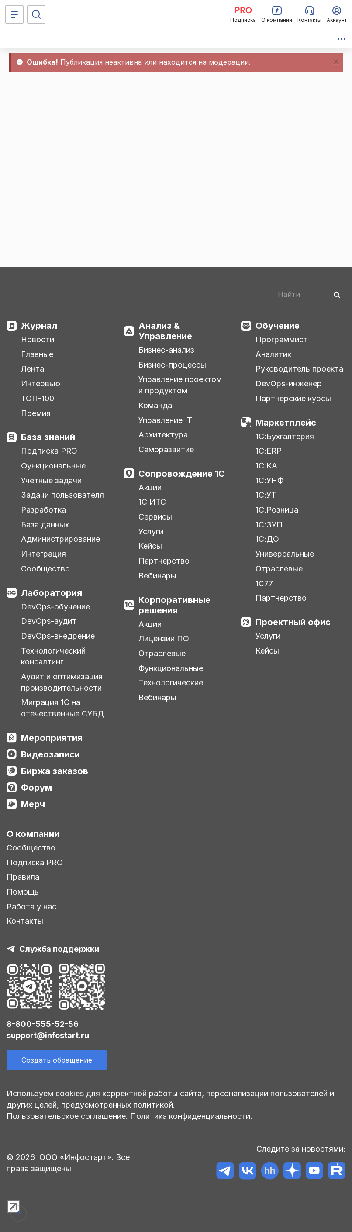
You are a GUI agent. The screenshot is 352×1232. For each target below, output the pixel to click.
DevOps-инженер (288, 383)
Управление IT (165, 420)
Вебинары (157, 575)
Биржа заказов (54, 771)
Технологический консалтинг (53, 656)
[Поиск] (36, 14)
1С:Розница (276, 509)
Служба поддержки (59, 948)
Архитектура (163, 434)
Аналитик (273, 354)
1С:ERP (268, 450)
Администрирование (60, 539)
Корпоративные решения (174, 605)
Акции (150, 487)
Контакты (25, 921)
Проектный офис (293, 622)
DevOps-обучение (55, 606)
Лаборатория (51, 593)
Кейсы (150, 546)
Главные (37, 354)
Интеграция (43, 553)
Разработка (43, 509)
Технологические (170, 682)
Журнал (39, 325)
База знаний (48, 437)
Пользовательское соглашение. (67, 1116)
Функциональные (53, 465)
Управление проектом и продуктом (180, 385)
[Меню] (14, 14)
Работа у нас (31, 906)
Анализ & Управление (165, 330)
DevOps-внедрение (58, 635)
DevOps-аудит (48, 621)
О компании (33, 834)
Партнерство (164, 560)
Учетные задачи (51, 480)
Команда (155, 405)
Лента (32, 368)
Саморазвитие (166, 449)
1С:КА (266, 465)
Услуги (150, 531)
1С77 (264, 583)
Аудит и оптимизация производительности (62, 682)
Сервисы (155, 516)
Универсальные (284, 553)
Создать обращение (56, 1060)
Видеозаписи (50, 754)
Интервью (40, 383)
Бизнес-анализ (166, 349)
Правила (23, 876)
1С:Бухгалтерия (284, 436)
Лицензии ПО (163, 638)
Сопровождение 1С (181, 473)
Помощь (23, 891)
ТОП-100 (37, 398)
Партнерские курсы (293, 398)
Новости (37, 339)
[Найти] (336, 294)
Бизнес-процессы (172, 364)
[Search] (308, 294)
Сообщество (45, 568)
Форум (36, 787)
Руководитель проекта (299, 368)
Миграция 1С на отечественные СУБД (62, 708)
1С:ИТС (152, 501)
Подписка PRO (49, 450)
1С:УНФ (269, 480)
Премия (36, 413)
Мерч (33, 804)
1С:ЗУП (269, 524)
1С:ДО (267, 539)
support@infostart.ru (48, 1035)
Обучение (277, 325)
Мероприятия (52, 738)
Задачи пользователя (62, 494)
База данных (45, 524)
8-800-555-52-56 (43, 1024)
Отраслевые (162, 653)
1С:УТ (265, 494)
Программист (281, 339)
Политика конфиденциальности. (191, 1116)
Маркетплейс (285, 422)
